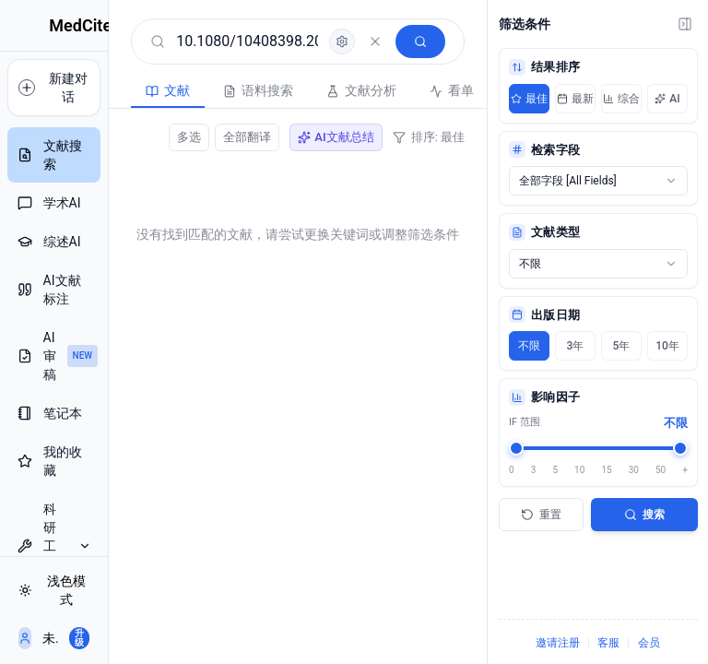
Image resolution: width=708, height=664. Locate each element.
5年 (622, 345)
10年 (667, 345)
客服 (608, 642)
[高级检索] (342, 41)
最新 (575, 98)
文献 (118, 90)
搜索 (644, 514)
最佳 (529, 98)
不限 (529, 345)
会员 (649, 642)
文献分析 (312, 90)
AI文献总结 (335, 137)
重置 (541, 514)
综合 (621, 98)
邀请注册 (558, 642)
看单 (402, 90)
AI (667, 98)
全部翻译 (247, 137)
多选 (189, 137)
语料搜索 (208, 90)
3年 (575, 345)
